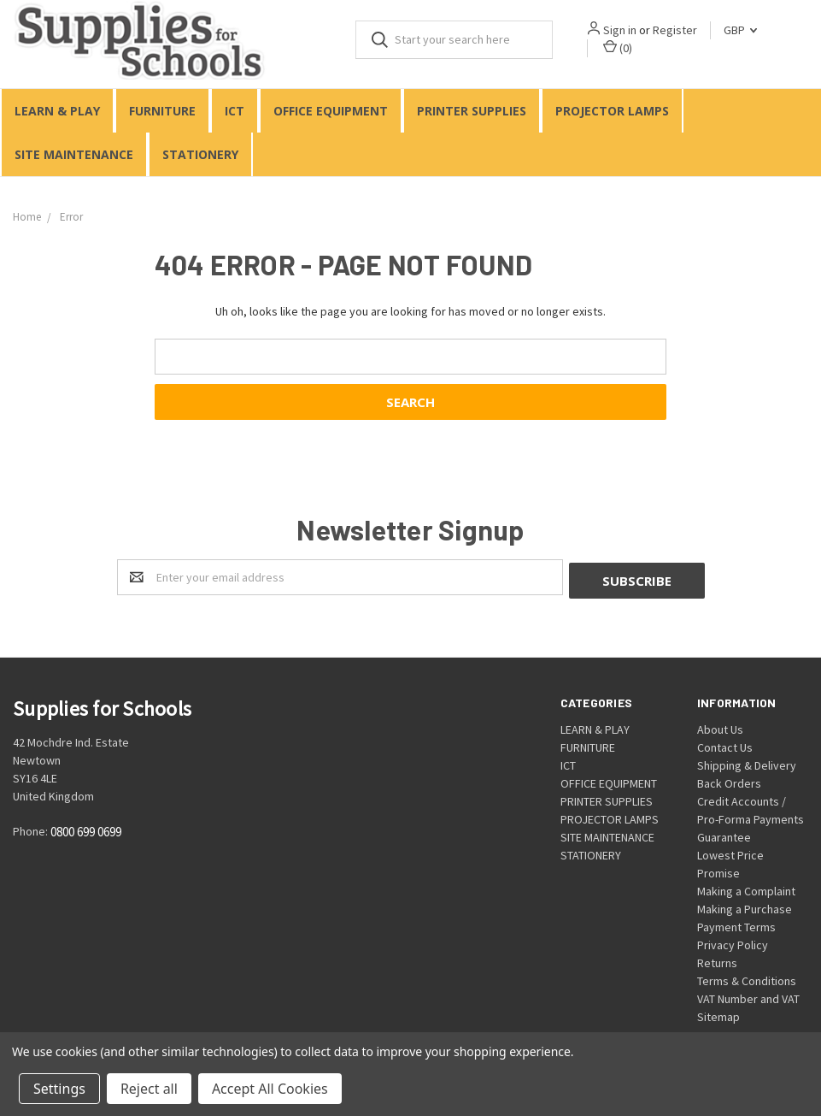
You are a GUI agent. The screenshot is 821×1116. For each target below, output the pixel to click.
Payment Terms (736, 923)
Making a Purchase (744, 905)
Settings (59, 1088)
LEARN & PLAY (57, 111)
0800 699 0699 (85, 828)
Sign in (619, 30)
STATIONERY (200, 154)
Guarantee (724, 833)
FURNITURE (162, 111)
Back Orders (729, 780)
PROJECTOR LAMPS (612, 111)
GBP (740, 30)
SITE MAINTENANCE (74, 154)
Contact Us (725, 744)
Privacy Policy (732, 941)
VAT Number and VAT (748, 995)
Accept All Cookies (270, 1088)
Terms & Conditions (746, 977)
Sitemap (718, 1013)
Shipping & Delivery (746, 762)
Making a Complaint (746, 887)
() (617, 47)
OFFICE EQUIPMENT (330, 111)
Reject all (149, 1088)
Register (675, 30)
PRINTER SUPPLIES (471, 111)
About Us (720, 726)
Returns (717, 959)
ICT (234, 111)
